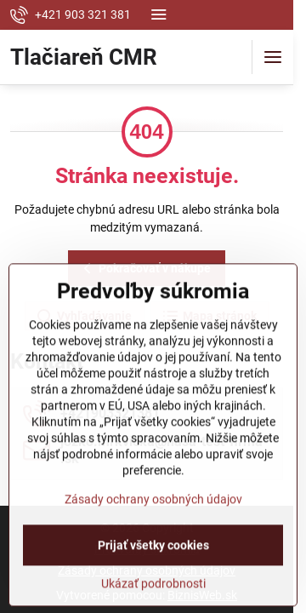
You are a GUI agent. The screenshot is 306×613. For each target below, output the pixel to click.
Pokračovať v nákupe (144, 269)
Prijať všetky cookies (153, 592)
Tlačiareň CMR (83, 57)
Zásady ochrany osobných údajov (153, 546)
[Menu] (272, 57)
